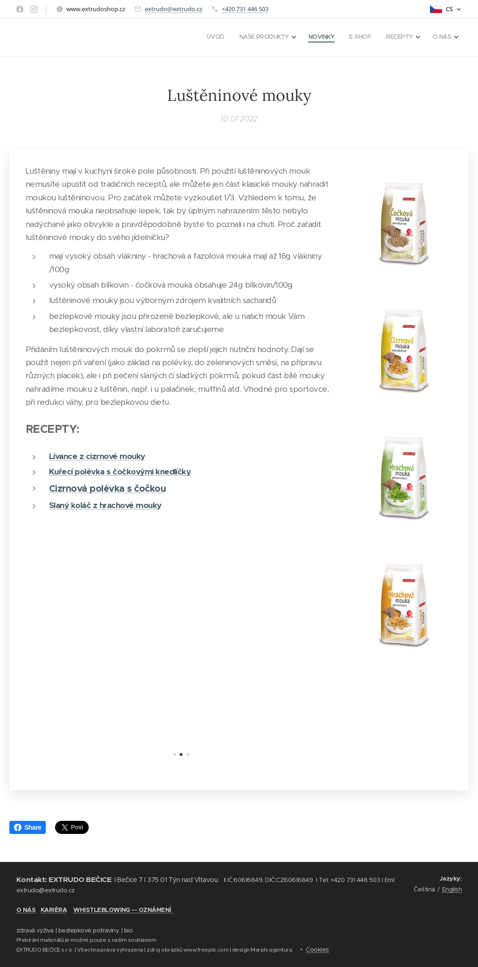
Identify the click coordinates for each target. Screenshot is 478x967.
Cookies (317, 949)
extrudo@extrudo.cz (173, 9)
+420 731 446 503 (245, 9)
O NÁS (25, 910)
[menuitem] (369, 37)
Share (27, 827)
